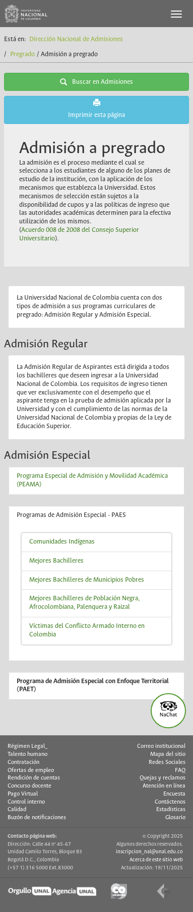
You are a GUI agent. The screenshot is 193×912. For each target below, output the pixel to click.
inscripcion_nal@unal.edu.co (149, 852)
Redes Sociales (167, 762)
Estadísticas (170, 810)
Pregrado (22, 54)
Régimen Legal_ (28, 746)
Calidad (17, 810)
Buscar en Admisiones (96, 82)
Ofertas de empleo (31, 770)
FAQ (180, 770)
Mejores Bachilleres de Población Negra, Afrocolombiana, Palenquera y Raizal (84, 603)
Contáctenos (170, 802)
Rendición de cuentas (34, 778)
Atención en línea (164, 786)
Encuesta (174, 794)
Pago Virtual (23, 794)
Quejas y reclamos (162, 778)
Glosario (175, 818)
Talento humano (27, 754)
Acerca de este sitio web (156, 860)
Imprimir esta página (96, 108)
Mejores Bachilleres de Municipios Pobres (86, 580)
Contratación (23, 762)
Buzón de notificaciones (37, 818)
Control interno (26, 802)
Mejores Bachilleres (56, 561)
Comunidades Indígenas (62, 542)
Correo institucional (161, 746)
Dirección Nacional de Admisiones (76, 39)
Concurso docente (29, 786)
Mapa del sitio (167, 754)
